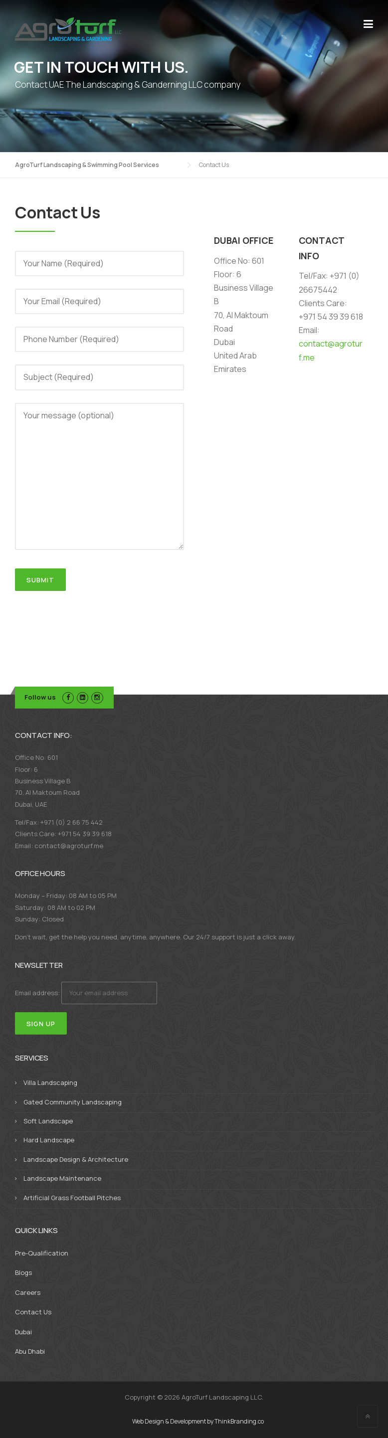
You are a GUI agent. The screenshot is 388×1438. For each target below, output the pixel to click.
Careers (27, 1292)
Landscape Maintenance (62, 1178)
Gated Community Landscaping (72, 1101)
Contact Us (33, 1311)
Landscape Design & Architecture (75, 1159)
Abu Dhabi (30, 1351)
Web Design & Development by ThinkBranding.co (198, 1422)
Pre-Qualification (41, 1253)
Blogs (23, 1272)
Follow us (40, 697)
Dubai (23, 1331)
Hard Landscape (48, 1139)
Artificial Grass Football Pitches (72, 1197)
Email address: (86, 992)
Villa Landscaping (50, 1082)
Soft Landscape (48, 1120)
